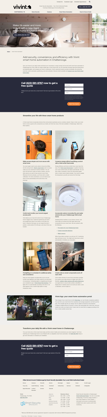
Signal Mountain (26, 388)
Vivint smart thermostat (67, 168)
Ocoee (76, 383)
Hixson (24, 383)
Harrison (69, 385)
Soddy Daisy (61, 385)
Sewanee (34, 383)
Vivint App (77, 300)
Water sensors (61, 233)
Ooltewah (77, 385)
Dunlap (42, 385)
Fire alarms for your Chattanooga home (68, 227)
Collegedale (87, 385)
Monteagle (60, 383)
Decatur (42, 388)
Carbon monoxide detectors (65, 230)
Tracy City (25, 385)
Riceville (42, 383)
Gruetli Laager (87, 383)
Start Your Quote (74, 104)
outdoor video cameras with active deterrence (72, 281)
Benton (50, 383)
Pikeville (51, 388)
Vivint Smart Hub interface (41, 283)
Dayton (68, 383)
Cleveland (51, 385)
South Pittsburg (35, 385)
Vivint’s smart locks (39, 168)
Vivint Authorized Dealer (82, 395)
